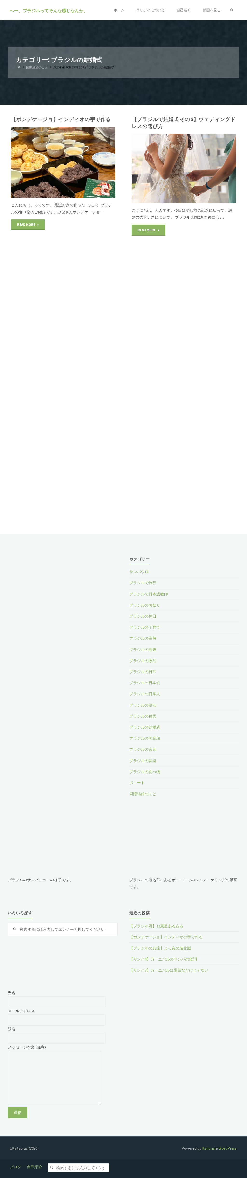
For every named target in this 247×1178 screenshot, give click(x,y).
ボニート (137, 782)
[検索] (232, 10)
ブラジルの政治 (142, 660)
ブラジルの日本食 (144, 682)
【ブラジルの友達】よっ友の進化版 (160, 948)
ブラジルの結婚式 (144, 727)
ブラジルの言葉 (142, 749)
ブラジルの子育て (144, 627)
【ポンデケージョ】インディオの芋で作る (61, 119)
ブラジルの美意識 (144, 738)
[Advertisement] (63, 587)
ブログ (15, 1166)
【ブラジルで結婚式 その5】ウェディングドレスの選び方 (184, 123)
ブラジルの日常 (142, 671)
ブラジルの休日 (142, 616)
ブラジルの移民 (142, 716)
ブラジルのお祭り (144, 605)
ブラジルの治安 (142, 705)
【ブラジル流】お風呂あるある (156, 926)
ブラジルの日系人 (144, 693)
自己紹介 (34, 1166)
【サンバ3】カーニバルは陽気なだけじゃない (168, 970)
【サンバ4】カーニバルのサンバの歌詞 (163, 959)
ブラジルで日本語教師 (148, 594)
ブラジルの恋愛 (142, 649)
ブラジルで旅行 (142, 582)
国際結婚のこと (37, 68)
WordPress (228, 1148)
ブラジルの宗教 (142, 638)
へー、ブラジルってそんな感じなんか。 (49, 10)
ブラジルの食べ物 (144, 771)
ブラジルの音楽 (142, 760)
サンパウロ (139, 571)
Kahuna (208, 1148)
